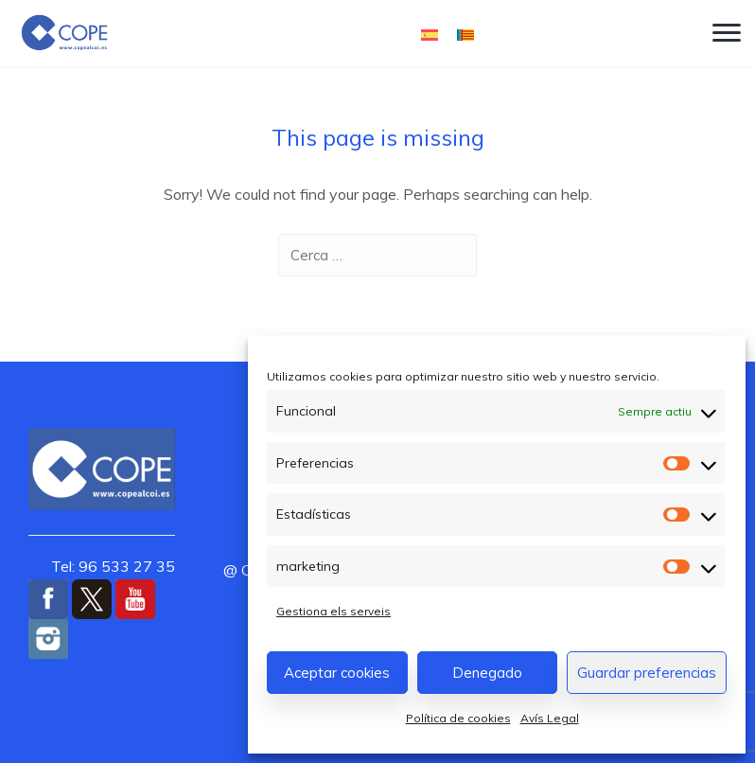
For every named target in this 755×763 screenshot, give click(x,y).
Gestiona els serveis (333, 611)
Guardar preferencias (646, 673)
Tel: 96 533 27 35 (113, 566)
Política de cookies (458, 718)
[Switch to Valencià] (465, 33)
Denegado (487, 673)
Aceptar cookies (337, 673)
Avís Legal (549, 718)
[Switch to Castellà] (430, 33)
